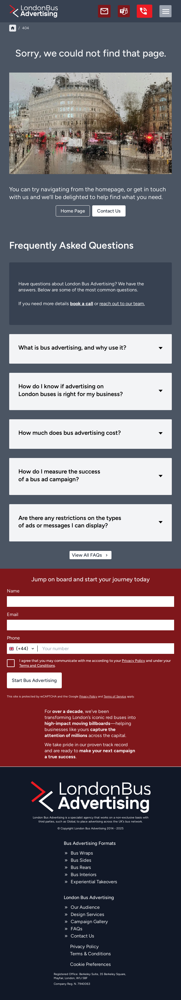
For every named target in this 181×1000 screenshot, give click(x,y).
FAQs (76, 928)
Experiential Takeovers (94, 881)
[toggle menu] (165, 11)
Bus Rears (81, 867)
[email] (104, 11)
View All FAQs (90, 555)
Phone (13, 638)
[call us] (144, 11)
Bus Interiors (84, 874)
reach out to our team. (122, 303)
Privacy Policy (133, 660)
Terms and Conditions (37, 665)
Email (12, 614)
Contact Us (82, 936)
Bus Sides (81, 860)
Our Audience (85, 907)
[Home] (12, 28)
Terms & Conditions (90, 953)
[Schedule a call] (124, 11)
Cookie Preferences (90, 964)
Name (13, 591)
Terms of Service (115, 697)
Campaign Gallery (89, 921)
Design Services (87, 914)
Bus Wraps (82, 853)
